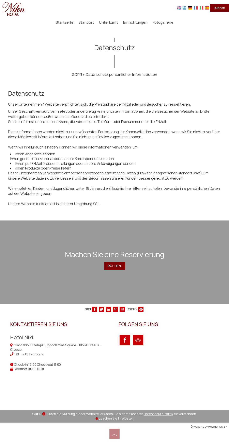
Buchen (219, 8)
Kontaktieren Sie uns (38, 324)
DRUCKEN (135, 309)
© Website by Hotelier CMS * (208, 426)
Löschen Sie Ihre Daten (114, 418)
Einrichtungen (135, 22)
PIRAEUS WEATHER (171, 380)
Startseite (65, 22)
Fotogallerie (162, 22)
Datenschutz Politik (158, 414)
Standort (86, 22)
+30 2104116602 (31, 354)
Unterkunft (108, 22)
